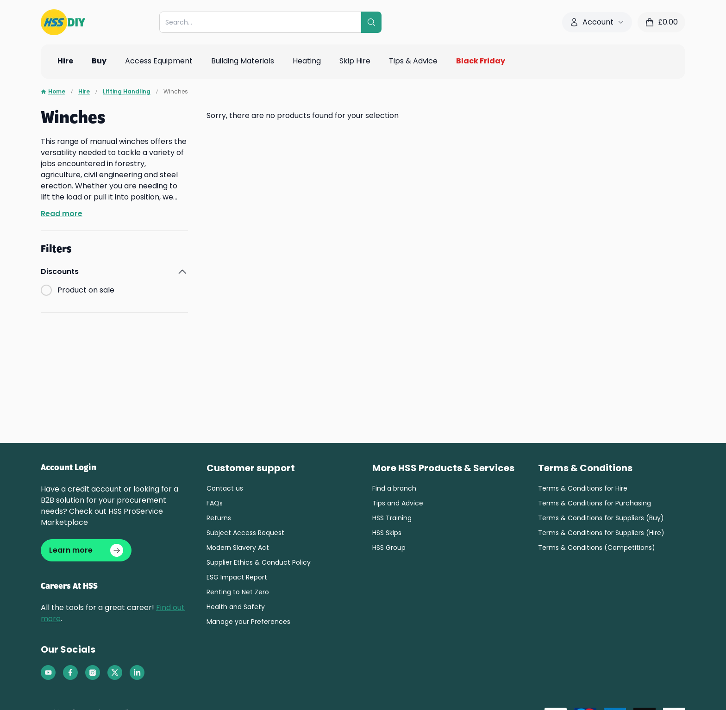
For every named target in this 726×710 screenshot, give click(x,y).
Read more (61, 213)
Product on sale (85, 290)
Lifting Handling (126, 91)
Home (53, 91)
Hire (84, 91)
